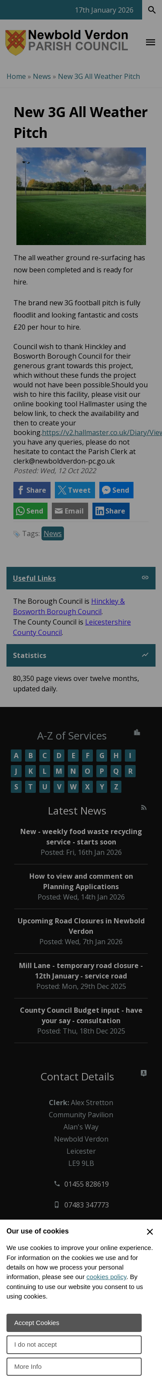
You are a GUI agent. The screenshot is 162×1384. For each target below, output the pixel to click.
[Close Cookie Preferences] (150, 1232)
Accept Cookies (36, 1322)
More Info (27, 1366)
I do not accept (35, 1344)
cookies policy (106, 1276)
